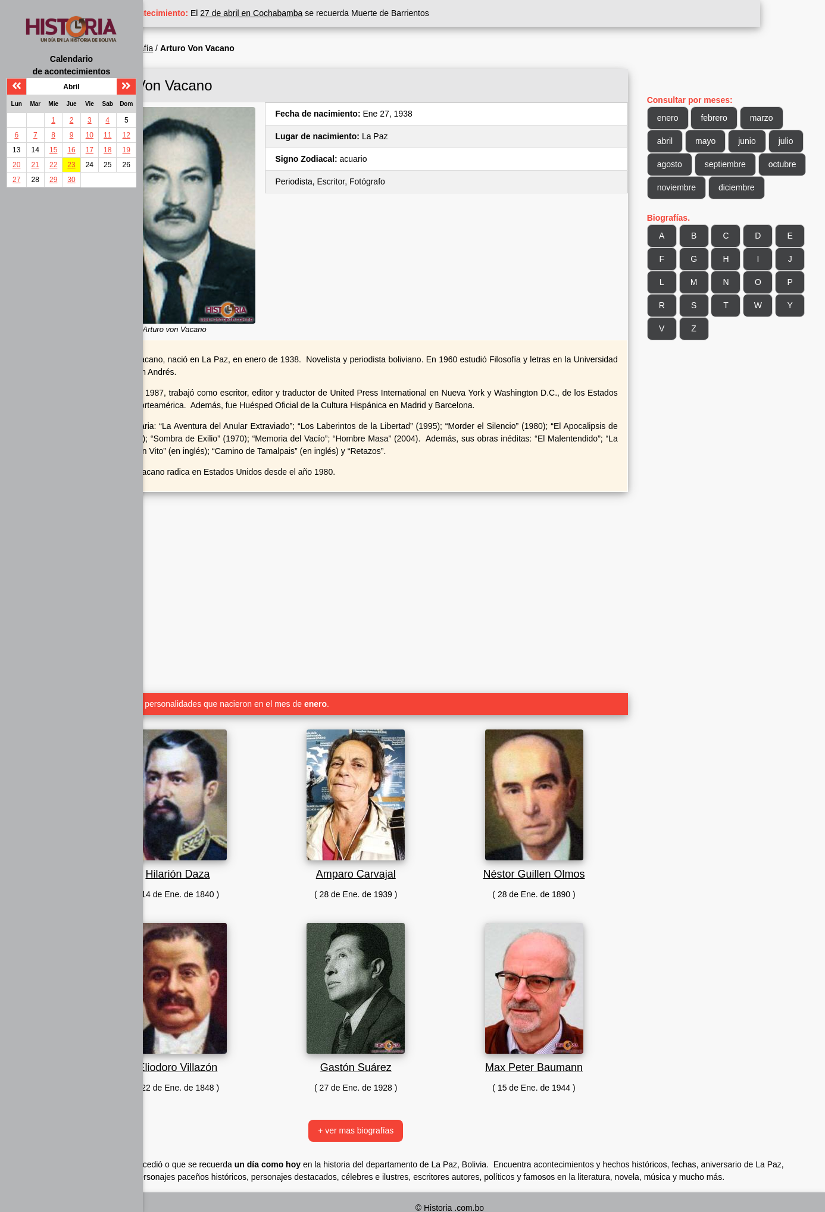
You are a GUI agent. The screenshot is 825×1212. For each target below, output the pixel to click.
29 (53, 180)
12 (126, 135)
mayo (724, 141)
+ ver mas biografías (401, 1106)
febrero (732, 118)
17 (89, 150)
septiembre (780, 164)
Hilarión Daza (242, 850)
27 (16, 180)
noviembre (745, 187)
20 (16, 165)
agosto (725, 164)
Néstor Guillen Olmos (561, 850)
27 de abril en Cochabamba (325, 13)
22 (53, 165)
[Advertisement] (401, 563)
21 (35, 165)
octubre (689, 187)
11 (107, 135)
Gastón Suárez (402, 1043)
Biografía (209, 48)
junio (765, 141)
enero (685, 118)
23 (71, 165)
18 (107, 150)
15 (53, 150)
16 (71, 150)
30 (71, 180)
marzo (779, 118)
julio (682, 164)
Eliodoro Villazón (242, 1043)
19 (126, 150)
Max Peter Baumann (561, 1043)
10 (89, 135)
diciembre (693, 210)
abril (682, 141)
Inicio (172, 48)
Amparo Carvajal (402, 850)
